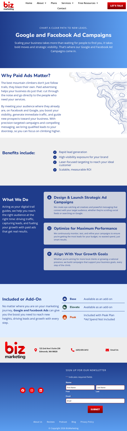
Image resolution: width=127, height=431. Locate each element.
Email (69, 396)
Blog (74, 421)
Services (68, 3)
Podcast (63, 421)
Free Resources (88, 3)
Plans (54, 3)
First (68, 391)
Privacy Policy (87, 421)
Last (97, 391)
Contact (61, 8)
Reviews (51, 421)
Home (29, 3)
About (41, 3)
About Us (37, 421)
